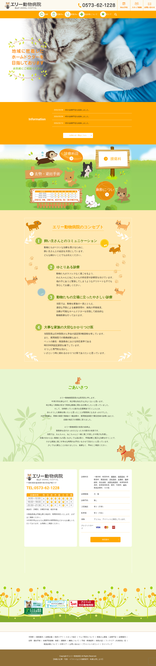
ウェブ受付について (86, 637)
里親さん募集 (102, 637)
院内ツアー (59, 637)
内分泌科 (102, 482)
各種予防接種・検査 (51, 641)
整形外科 (104, 479)
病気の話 (99, 641)
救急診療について (98, 14)
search (134, 14)
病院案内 (105, 540)
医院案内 (51, 14)
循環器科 (121, 477)
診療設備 (48, 637)
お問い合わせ (74, 644)
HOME (31, 14)
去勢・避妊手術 (47, 174)
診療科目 (71, 153)
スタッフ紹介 (71, 637)
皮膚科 (120, 479)
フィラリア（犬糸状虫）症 (115, 641)
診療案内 (73, 14)
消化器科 (112, 479)
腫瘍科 (115, 159)
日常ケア (124, 14)
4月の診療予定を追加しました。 (77, 116)
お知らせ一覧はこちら (78, 135)
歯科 (125, 485)
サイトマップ (107, 644)
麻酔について (107, 190)
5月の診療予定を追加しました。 (77, 110)
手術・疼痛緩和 (87, 641)
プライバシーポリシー (90, 644)
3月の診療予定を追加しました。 (77, 123)
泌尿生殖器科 (113, 482)
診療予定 (113, 637)
